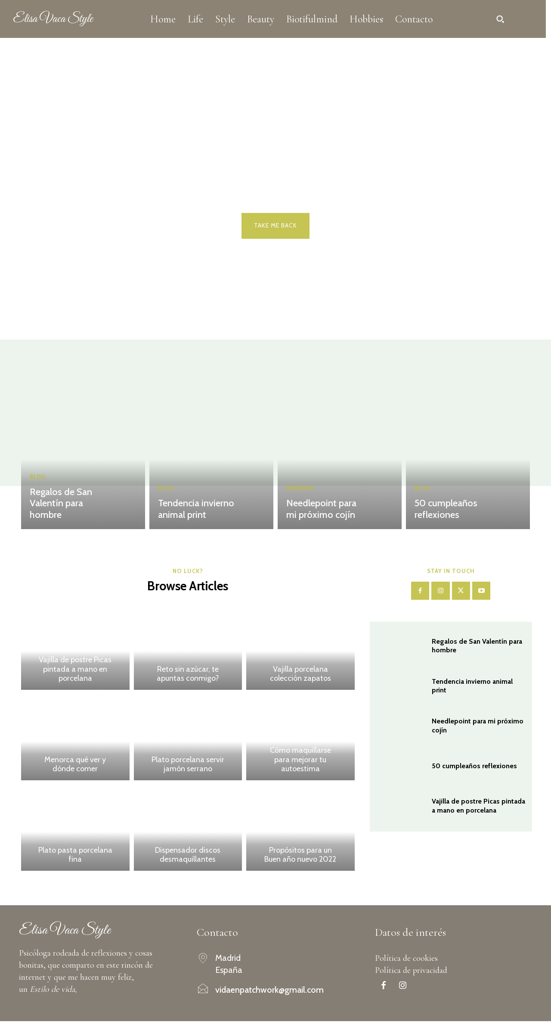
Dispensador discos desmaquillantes (187, 855)
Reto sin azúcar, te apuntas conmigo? (188, 674)
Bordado (301, 490)
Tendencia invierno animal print (193, 510)
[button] (500, 19)
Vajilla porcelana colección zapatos (300, 674)
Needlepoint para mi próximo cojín (324, 510)
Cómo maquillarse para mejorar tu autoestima (300, 760)
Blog (38, 490)
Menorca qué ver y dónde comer (75, 764)
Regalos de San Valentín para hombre (70, 510)
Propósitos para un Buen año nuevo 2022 (300, 855)
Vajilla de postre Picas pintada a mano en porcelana (75, 670)
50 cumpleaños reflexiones (444, 510)
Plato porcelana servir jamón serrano (188, 764)
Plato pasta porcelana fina (75, 855)
